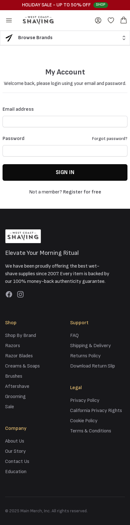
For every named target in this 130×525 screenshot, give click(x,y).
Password (14, 139)
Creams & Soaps (22, 366)
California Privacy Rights (96, 411)
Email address (18, 109)
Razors (12, 346)
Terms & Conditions (90, 431)
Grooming (15, 397)
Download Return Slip (92, 366)
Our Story (15, 451)
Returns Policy (85, 356)
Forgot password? (109, 138)
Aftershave (17, 386)
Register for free (82, 192)
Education (15, 472)
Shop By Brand (20, 335)
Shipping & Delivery (90, 346)
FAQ (74, 335)
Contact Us (17, 461)
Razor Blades (19, 356)
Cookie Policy (84, 421)
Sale (9, 407)
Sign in (65, 172)
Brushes (13, 376)
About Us (14, 441)
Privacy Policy (84, 400)
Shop (100, 4)
